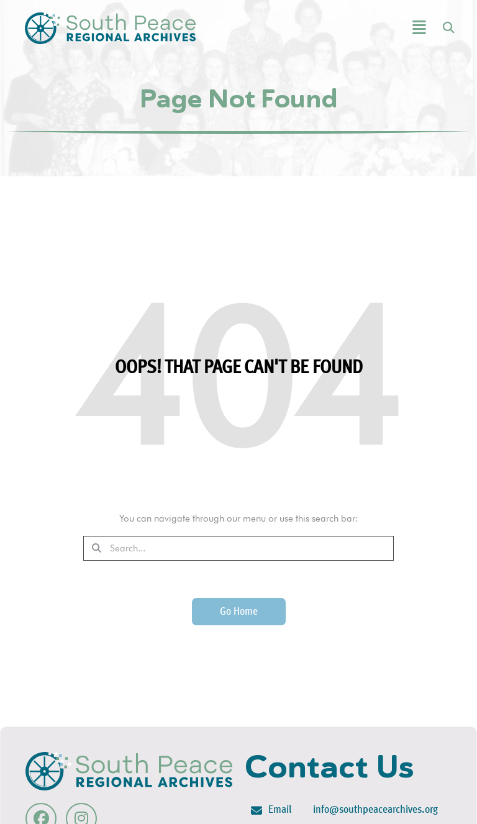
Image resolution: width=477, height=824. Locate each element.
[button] (388, 28)
